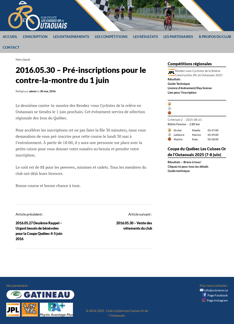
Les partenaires (178, 36)
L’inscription (35, 36)
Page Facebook (215, 295)
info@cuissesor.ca (216, 290)
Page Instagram (215, 300)
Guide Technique (179, 83)
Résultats (174, 79)
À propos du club (215, 36)
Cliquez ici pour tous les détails (188, 166)
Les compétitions (111, 36)
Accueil (10, 36)
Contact (11, 47)
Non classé (23, 59)
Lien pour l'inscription (182, 92)
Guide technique (179, 171)
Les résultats (145, 36)
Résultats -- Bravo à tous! (184, 162)
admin (33, 91)
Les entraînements (71, 36)
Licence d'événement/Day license (190, 88)
